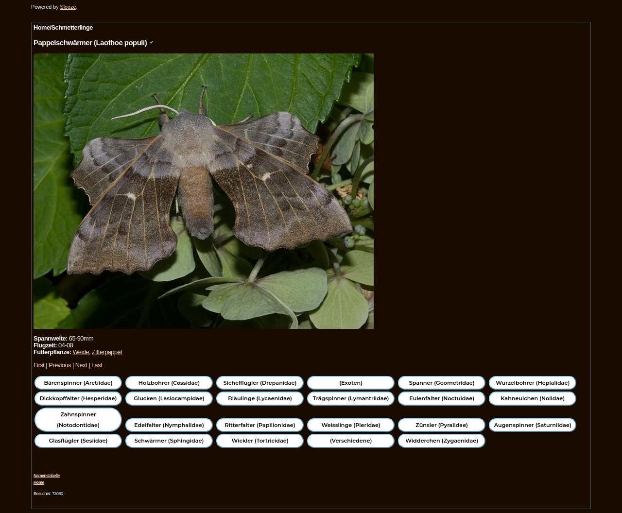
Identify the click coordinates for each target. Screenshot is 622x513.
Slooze (68, 7)
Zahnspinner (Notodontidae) (78, 419)
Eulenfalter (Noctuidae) (441, 398)
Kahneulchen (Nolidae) (533, 398)
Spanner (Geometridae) (442, 382)
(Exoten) (351, 382)
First (39, 365)
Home (39, 482)
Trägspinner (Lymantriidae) (351, 398)
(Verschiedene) (351, 440)
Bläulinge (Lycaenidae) (260, 398)
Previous (60, 365)
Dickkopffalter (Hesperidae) (78, 398)
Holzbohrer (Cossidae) (169, 382)
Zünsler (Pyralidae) (441, 425)
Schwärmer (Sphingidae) (169, 440)
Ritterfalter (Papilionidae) (260, 425)
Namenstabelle (47, 475)
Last (96, 365)
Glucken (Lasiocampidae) (169, 398)
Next (81, 365)
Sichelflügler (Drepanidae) (260, 382)
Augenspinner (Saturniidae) (532, 425)
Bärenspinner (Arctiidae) (78, 382)
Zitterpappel (106, 352)
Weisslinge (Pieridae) (351, 425)
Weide (80, 352)
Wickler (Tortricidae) (260, 440)
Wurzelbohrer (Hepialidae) (533, 382)
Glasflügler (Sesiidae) (78, 440)
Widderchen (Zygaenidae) (441, 440)
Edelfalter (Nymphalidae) (169, 425)
